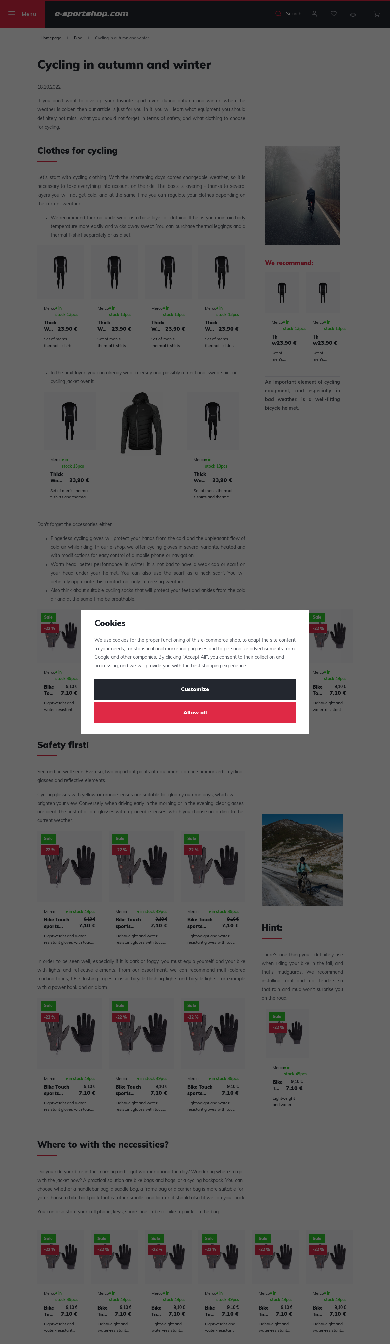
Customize (195, 689)
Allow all (195, 713)
